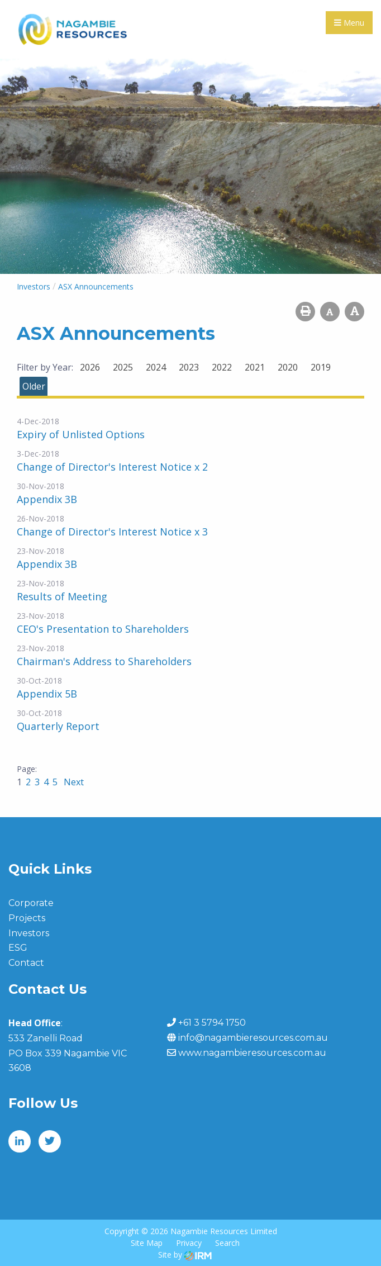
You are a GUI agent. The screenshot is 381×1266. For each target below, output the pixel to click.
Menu (349, 22)
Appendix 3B (47, 499)
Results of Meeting (62, 596)
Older (33, 386)
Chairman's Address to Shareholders (104, 661)
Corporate (31, 903)
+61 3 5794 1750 (212, 1022)
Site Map (147, 1242)
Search (227, 1242)
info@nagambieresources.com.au (253, 1037)
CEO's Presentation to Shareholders (103, 629)
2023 (189, 367)
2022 (222, 367)
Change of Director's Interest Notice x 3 (112, 531)
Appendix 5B (47, 693)
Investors (28, 933)
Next (72, 782)
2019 (321, 367)
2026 (90, 367)
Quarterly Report (58, 726)
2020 (288, 367)
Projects (26, 918)
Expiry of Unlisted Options (81, 434)
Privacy (189, 1242)
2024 (156, 367)
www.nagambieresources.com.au (252, 1052)
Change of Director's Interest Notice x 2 (112, 466)
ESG (17, 947)
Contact (26, 962)
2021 (255, 367)
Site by (185, 1254)
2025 (123, 367)
